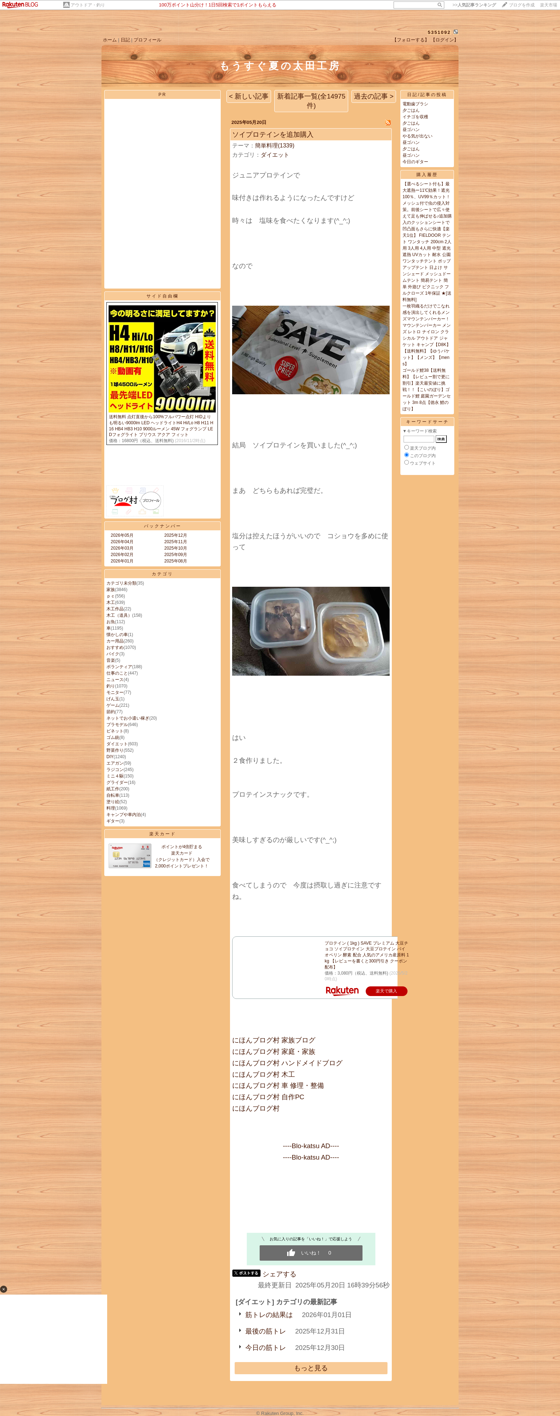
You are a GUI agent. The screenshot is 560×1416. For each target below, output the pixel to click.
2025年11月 (175, 541)
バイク (112, 653)
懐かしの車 (117, 634)
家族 (110, 589)
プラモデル (117, 724)
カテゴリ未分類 (121, 583)
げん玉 (112, 698)
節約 (110, 711)
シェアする (279, 1274)
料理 (110, 808)
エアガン (115, 763)
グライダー (117, 782)
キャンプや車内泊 (123, 814)
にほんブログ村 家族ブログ (273, 1040)
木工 (110, 602)
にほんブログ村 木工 (263, 1074)
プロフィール (147, 39)
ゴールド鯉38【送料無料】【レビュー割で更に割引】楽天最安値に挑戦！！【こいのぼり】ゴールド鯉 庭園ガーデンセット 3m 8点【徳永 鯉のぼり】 (426, 389)
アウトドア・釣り (88, 4)
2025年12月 (175, 535)
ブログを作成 (522, 4)
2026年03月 (122, 548)
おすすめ (115, 647)
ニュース (115, 679)
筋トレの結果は (269, 1315)
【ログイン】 (445, 39)
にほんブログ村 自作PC (268, 1097)
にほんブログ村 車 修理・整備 (278, 1085)
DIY (110, 756)
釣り (110, 686)
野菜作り (115, 750)
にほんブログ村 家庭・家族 (273, 1051)
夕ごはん (411, 110)
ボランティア (119, 666)
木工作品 (115, 608)
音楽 (110, 660)
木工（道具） (119, 615)
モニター (115, 692)
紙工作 (112, 788)
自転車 (112, 795)
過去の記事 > (374, 96)
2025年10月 (175, 548)
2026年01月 (122, 561)
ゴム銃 (112, 737)
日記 (125, 39)
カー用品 (115, 641)
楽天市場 (548, 4)
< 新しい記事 (249, 96)
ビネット (115, 731)
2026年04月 (122, 541)
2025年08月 (175, 561)
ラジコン (115, 769)
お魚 (110, 621)
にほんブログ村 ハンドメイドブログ (287, 1063)
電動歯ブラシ (415, 103)
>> (474, 4)
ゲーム (112, 705)
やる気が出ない (417, 136)
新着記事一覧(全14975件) (311, 100)
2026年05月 (122, 535)
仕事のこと (117, 673)
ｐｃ (110, 596)
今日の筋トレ (265, 1347)
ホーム (110, 39)
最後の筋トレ (265, 1331)
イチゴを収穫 (415, 116)
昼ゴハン (411, 129)
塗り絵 (112, 801)
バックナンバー (162, 526)
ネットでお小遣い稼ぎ (127, 718)
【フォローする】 (410, 39)
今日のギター (415, 161)
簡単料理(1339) (274, 145)
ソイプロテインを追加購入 (273, 134)
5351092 (439, 32)
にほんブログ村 (256, 1108)
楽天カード (162, 833)
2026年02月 (122, 554)
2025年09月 (175, 554)
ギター (112, 821)
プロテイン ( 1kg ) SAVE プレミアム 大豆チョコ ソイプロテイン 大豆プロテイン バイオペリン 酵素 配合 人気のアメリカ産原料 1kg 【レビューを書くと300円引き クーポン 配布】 (367, 955)
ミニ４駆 (115, 776)
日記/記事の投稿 (427, 94)
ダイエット (117, 743)
